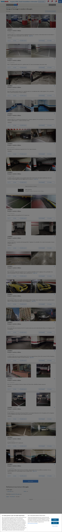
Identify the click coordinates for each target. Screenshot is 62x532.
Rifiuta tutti (55, 522)
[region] (31, 523)
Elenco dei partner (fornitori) (33, 523)
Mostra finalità (55, 526)
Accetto (55, 519)
